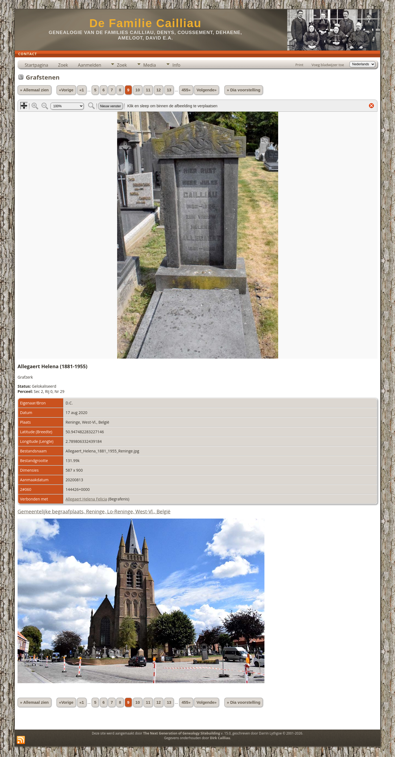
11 (148, 90)
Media (149, 65)
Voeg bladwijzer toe (328, 64)
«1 (82, 90)
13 (169, 90)
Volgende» (206, 90)
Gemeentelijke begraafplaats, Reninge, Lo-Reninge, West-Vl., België (94, 511)
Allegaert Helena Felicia (86, 499)
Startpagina (36, 65)
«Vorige (66, 90)
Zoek (63, 65)
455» (186, 90)
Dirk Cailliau (220, 738)
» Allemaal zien (34, 90)
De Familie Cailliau (145, 23)
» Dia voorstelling (243, 90)
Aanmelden (89, 65)
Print (299, 64)
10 (138, 90)
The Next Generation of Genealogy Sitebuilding (181, 733)
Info (176, 65)
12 (158, 90)
